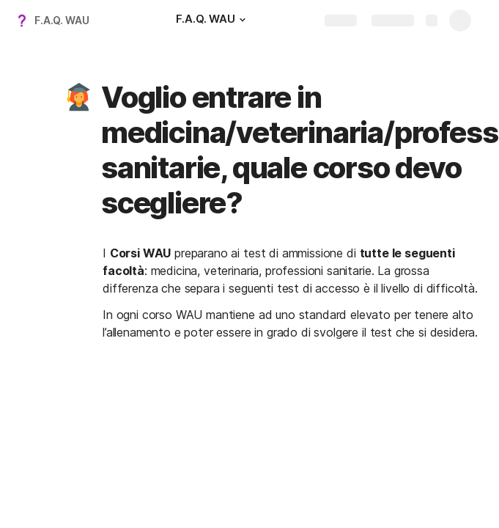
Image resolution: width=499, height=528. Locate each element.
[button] (242, 19)
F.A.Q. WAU (61, 20)
